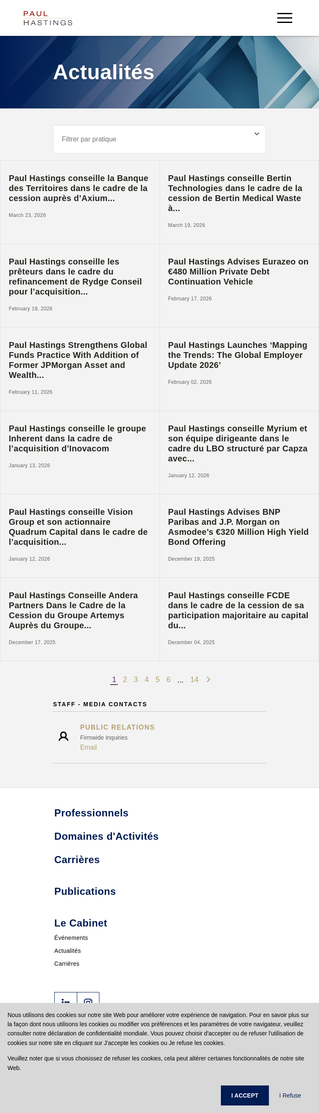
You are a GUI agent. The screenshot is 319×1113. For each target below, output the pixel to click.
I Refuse (290, 1095)
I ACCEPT (244, 1095)
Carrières (66, 963)
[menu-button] (284, 18)
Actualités (67, 950)
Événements (71, 937)
